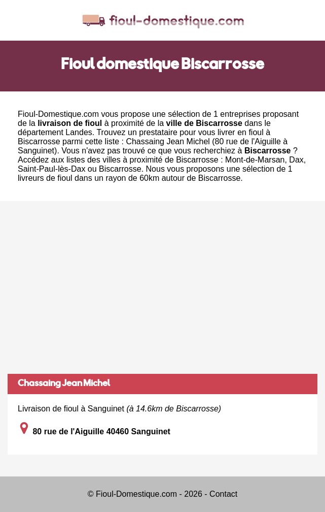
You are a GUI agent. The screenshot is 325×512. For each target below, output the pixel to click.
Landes (78, 132)
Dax (296, 159)
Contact (223, 494)
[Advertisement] (162, 287)
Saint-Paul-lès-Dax (51, 169)
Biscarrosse (120, 169)
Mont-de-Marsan (254, 159)
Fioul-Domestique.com (58, 114)
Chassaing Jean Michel (64, 384)
